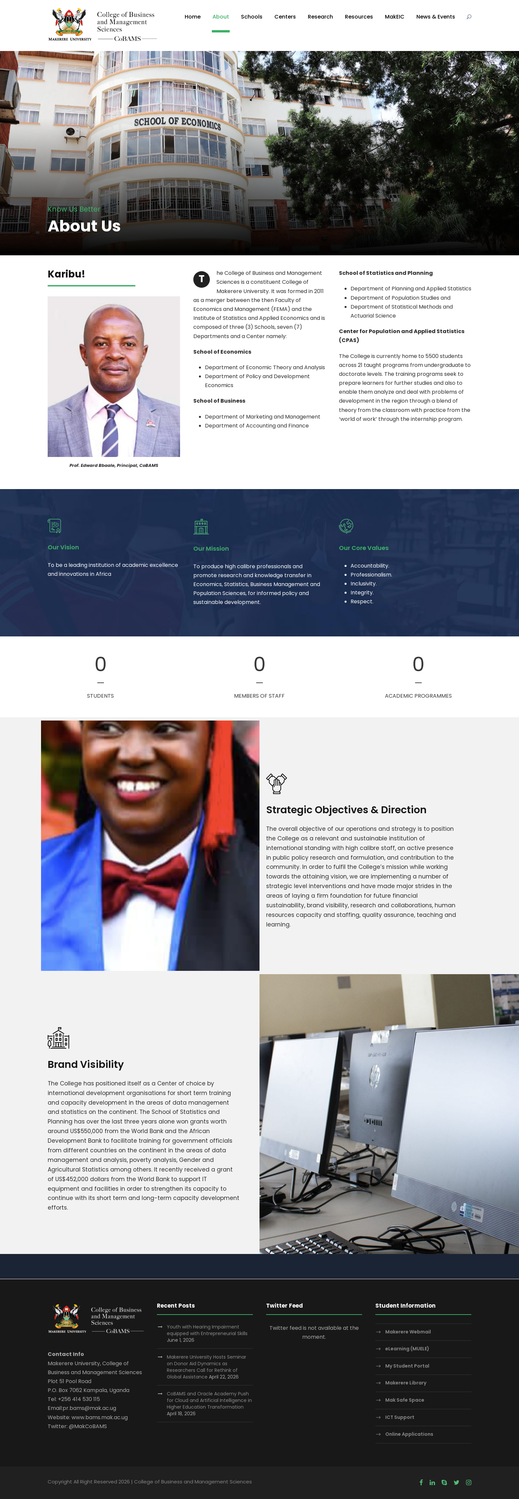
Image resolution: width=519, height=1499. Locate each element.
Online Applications (409, 1434)
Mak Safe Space (404, 1400)
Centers (285, 17)
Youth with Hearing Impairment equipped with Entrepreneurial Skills (207, 1330)
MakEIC (394, 17)
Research (320, 17)
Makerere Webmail (408, 1331)
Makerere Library (405, 1383)
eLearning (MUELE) (407, 1348)
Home (193, 17)
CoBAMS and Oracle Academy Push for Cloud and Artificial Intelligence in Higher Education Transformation (209, 1400)
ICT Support (399, 1417)
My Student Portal (407, 1366)
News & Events (435, 17)
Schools (251, 17)
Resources (359, 17)
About (220, 17)
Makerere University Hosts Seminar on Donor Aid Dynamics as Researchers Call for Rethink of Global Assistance (206, 1367)
